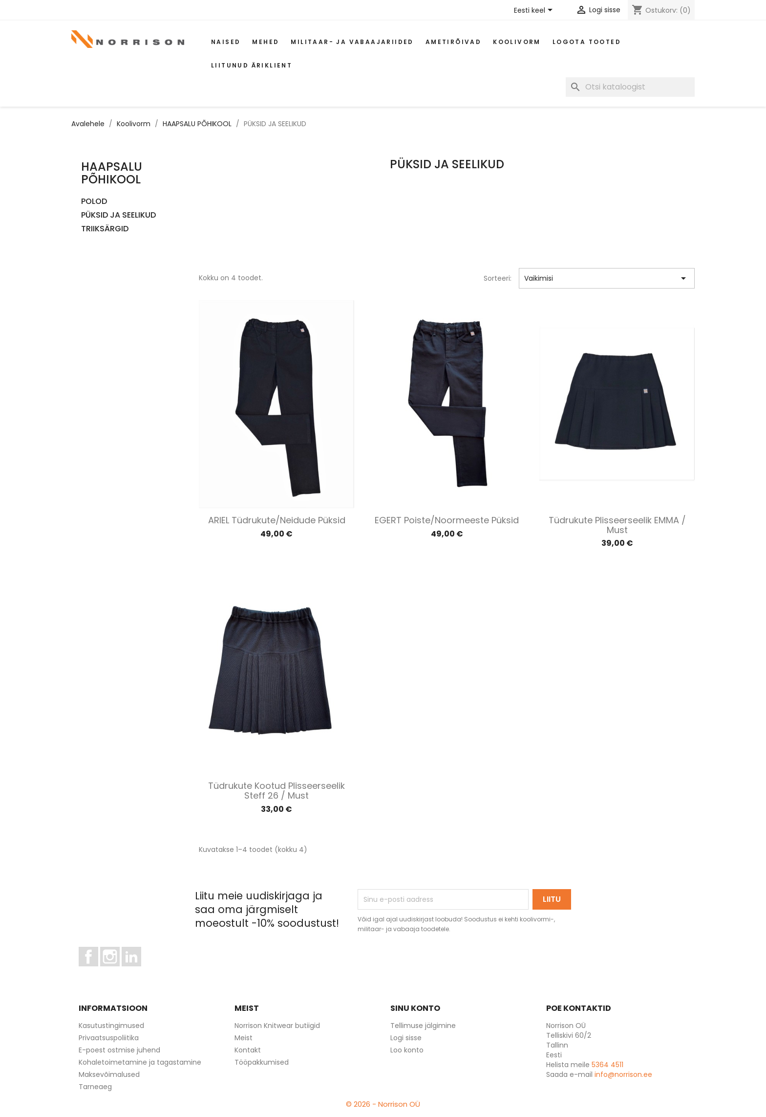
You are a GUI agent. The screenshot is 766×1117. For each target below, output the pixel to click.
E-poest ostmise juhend (119, 1050)
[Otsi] (630, 87)
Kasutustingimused (111, 1025)
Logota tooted (587, 42)
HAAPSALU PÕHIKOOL (111, 172)
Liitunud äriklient (251, 65)
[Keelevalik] (535, 11)
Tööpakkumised (261, 1062)
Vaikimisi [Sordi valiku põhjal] (607, 278)
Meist (243, 1038)
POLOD (94, 202)
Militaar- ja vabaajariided (352, 42)
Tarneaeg (95, 1087)
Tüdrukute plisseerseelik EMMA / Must (617, 525)
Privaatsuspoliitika (109, 1038)
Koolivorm (517, 42)
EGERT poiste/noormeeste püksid (447, 520)
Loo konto (407, 1050)
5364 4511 (607, 1065)
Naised (225, 42)
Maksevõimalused (109, 1074)
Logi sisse (406, 1038)
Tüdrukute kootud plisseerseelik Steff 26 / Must (276, 791)
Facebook (98, 970)
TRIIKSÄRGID (104, 229)
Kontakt (247, 1050)
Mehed (265, 42)
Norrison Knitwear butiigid (277, 1025)
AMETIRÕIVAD (453, 42)
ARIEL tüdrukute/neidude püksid (276, 520)
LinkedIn (137, 970)
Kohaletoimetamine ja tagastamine (140, 1062)
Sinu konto (415, 1008)
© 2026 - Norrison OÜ (383, 1104)
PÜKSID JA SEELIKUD (118, 215)
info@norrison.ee (623, 1074)
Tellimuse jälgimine (423, 1025)
